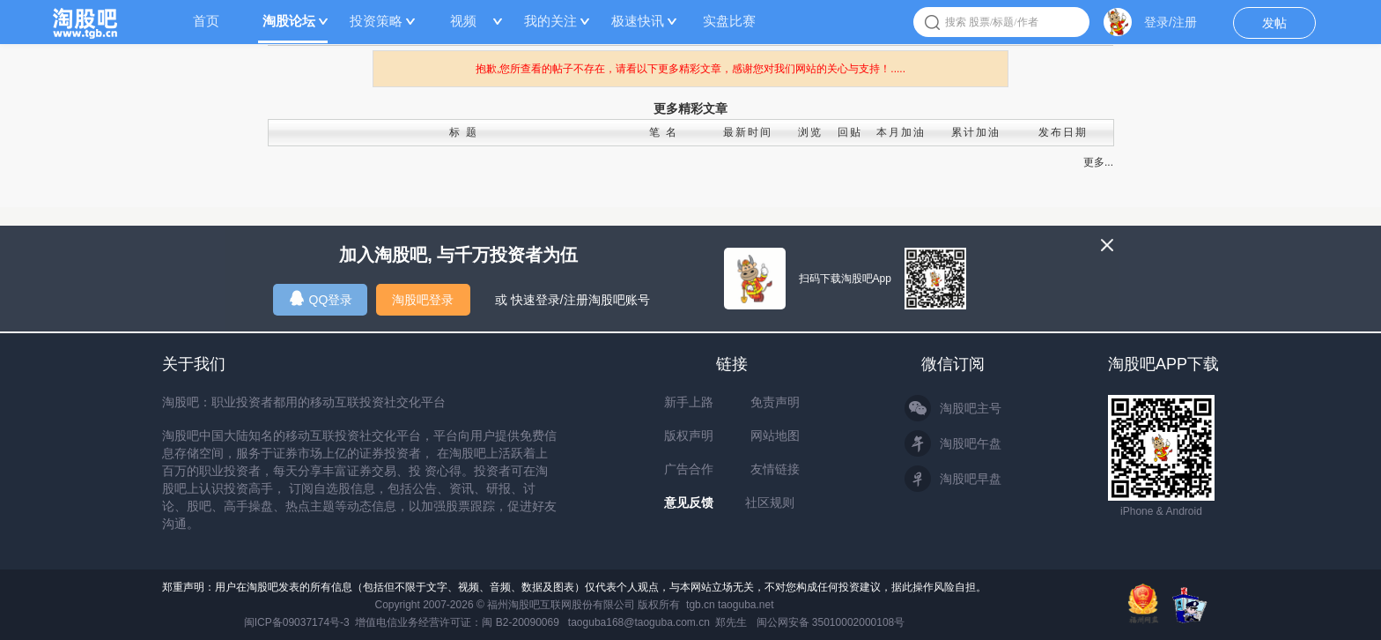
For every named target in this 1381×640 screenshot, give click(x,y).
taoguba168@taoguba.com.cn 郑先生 (658, 622)
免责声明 (775, 402)
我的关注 (550, 20)
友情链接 (775, 469)
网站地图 (775, 435)
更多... (1098, 162)
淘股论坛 (288, 20)
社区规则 (769, 502)
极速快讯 (637, 20)
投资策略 (376, 20)
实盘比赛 (729, 20)
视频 (463, 20)
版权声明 (688, 435)
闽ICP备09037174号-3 (297, 622)
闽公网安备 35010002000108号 (831, 622)
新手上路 (688, 402)
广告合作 (688, 469)
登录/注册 (1170, 22)
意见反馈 (688, 502)
